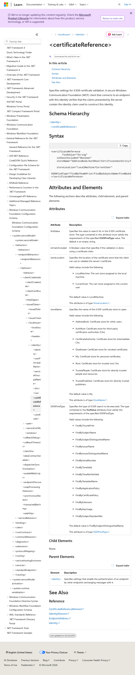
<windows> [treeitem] (31, 432)
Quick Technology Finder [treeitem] (19, 52)
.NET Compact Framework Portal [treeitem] (23, 111)
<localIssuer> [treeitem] (35, 329)
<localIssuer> (64, 34)
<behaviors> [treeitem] (23, 249)
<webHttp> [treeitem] (29, 513)
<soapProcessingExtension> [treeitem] (31, 489)
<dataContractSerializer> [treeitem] (32, 457)
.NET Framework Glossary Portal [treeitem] (22, 621)
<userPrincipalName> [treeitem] (37, 362)
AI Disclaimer (10, 660)
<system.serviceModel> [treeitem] (27, 240)
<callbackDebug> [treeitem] (32, 437)
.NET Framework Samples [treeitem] (19, 632)
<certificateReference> (63, 126)
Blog (45, 660)
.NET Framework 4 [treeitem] (16, 47)
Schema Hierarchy (61, 69)
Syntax (55, 73)
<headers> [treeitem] (35, 338)
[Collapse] (37, 34)
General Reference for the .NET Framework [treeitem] (24, 149)
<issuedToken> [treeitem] (34, 311)
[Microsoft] (6, 4)
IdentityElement (58, 613)
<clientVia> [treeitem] (28, 451)
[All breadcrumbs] (52, 34)
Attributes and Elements (64, 77)
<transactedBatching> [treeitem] (32, 506)
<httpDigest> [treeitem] (32, 299)
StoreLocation (100, 303)
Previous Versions (30, 660)
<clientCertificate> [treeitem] (33, 293)
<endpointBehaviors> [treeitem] (30, 261)
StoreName (99, 400)
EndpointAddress (59, 618)
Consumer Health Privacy (95, 660)
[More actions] (128, 34)
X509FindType (100, 531)
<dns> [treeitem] (36, 388)
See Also (56, 82)
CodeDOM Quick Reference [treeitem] (23, 160)
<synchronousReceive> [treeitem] (32, 497)
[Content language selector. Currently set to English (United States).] (19, 652)
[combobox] (22, 41)
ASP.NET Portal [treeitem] (14, 101)
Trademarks (27, 665)
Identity (53, 623)
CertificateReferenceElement (65, 609)
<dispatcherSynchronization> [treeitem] (31, 466)
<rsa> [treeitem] (36, 392)
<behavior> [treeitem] (29, 272)
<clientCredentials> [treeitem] (33, 284)
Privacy (72, 660)
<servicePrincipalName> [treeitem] (37, 377)
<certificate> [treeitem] (36, 416)
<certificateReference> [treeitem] (37, 404)
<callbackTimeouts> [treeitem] (32, 444)
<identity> (80, 34)
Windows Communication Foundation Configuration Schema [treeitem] (25, 226)
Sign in (127, 4)
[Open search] (119, 4)
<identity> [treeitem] (36, 351)
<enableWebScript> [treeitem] (31, 475)
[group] (90, 164)
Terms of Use (10, 665)
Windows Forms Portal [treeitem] (18, 106)
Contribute (59, 660)
